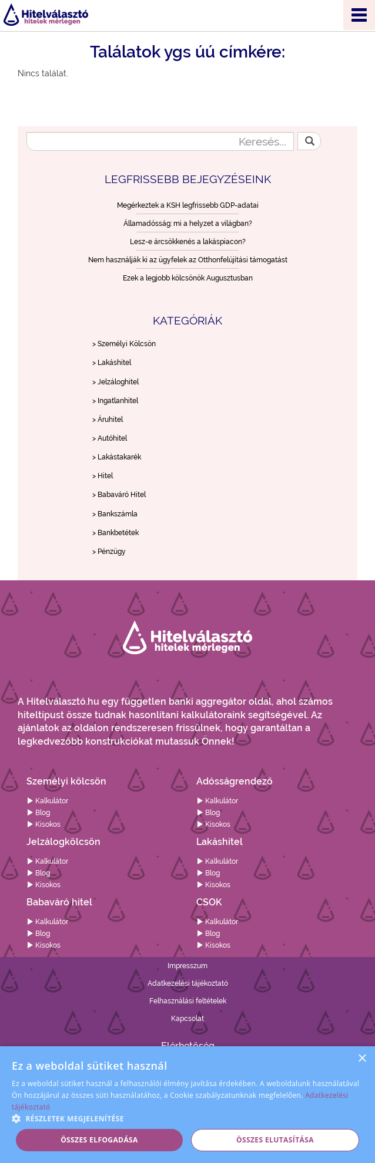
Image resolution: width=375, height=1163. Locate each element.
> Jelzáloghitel (115, 382)
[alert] (187, 1104)
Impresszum (187, 966)
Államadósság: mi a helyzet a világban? (187, 223)
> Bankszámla (115, 514)
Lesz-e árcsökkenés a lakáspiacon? (188, 242)
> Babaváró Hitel (119, 495)
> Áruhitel (107, 419)
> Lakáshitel (111, 363)
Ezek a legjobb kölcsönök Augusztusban (188, 278)
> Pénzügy (109, 551)
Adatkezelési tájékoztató (188, 983)
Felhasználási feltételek (187, 1001)
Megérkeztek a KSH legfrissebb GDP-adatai (188, 205)
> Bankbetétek (115, 533)
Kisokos (43, 824)
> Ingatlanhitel (115, 401)
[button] (187, 1118)
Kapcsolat (187, 1019)
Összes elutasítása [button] (275, 1140)
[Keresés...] (160, 141)
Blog (38, 813)
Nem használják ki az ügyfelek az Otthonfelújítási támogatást (187, 260)
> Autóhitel (109, 438)
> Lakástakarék (116, 457)
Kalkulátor (47, 801)
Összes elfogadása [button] (99, 1140)
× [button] (361, 1058)
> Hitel (102, 476)
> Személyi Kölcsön (124, 344)
